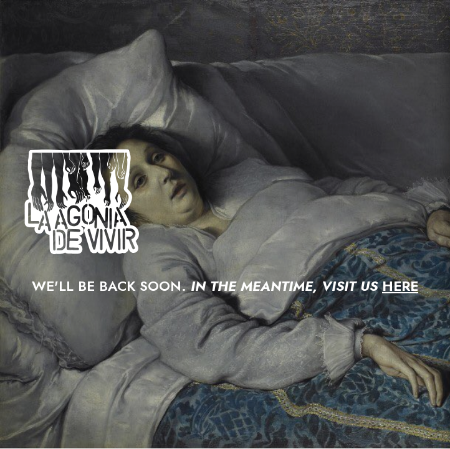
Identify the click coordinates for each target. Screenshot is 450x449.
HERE (400, 286)
